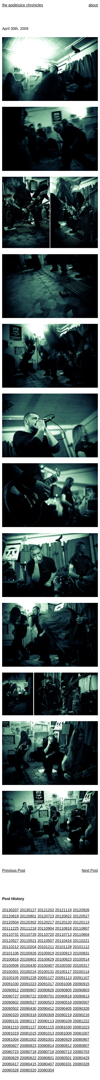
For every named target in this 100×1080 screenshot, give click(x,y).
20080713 (63, 1052)
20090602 (10, 1002)
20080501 (63, 1058)
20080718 (28, 1052)
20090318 (28, 1015)
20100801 (28, 959)
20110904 (45, 928)
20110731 (10, 934)
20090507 (81, 1002)
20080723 (10, 1052)
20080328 (81, 1064)
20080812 (63, 1045)
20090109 (63, 1021)
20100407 (45, 965)
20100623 (63, 959)
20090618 (63, 996)
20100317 (81, 965)
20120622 (63, 916)
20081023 (81, 1027)
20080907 (81, 1039)
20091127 (45, 978)
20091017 (45, 984)
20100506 (10, 965)
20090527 (28, 1002)
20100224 (28, 971)
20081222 (81, 1021)
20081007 (81, 1033)
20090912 (10, 990)
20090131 (10, 1021)
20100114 (81, 971)
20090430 (28, 1008)
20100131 (45, 971)
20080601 (45, 1058)
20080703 (81, 1052)
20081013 (45, 1033)
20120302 (28, 922)
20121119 (63, 910)
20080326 (10, 1070)
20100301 (10, 971)
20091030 (10, 984)
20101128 (63, 947)
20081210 (10, 1027)
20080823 (28, 1045)
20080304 (45, 1070)
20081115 (45, 1027)
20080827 (10, 1045)
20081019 (10, 1033)
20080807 (81, 1045)
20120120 (63, 922)
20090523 (45, 1002)
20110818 (63, 928)
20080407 (45, 1064)
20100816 (10, 959)
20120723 (45, 916)
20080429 (81, 1058)
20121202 (45, 910)
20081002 (28, 1039)
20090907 (28, 990)
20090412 (45, 1008)
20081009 (63, 1033)
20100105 (10, 978)
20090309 (45, 1015)
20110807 (81, 928)
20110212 (10, 947)
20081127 (28, 1027)
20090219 (63, 1015)
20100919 (45, 953)
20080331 (63, 1064)
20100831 (81, 953)
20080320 (28, 1070)
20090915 (81, 984)
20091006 (63, 984)
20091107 (81, 978)
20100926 (28, 953)
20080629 (10, 1058)
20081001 (45, 1039)
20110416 (63, 940)
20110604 (81, 934)
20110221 (81, 940)
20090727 (10, 996)
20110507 (45, 940)
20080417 (10, 1064)
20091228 (28, 978)
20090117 (28, 1021)
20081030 (63, 1027)
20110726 (28, 934)
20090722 (28, 996)
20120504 (10, 922)
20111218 (28, 928)
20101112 (81, 947)
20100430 (28, 965)
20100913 (63, 953)
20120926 (81, 910)
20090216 (81, 1015)
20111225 (10, 928)
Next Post (90, 870)
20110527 (10, 940)
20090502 (10, 1008)
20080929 (63, 1039)
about (93, 5)
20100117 (63, 971)
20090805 (63, 990)
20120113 (81, 922)
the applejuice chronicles (22, 5)
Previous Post (13, 870)
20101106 (10, 953)
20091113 (63, 978)
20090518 (63, 1002)
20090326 (81, 1008)
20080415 (28, 1064)
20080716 (45, 1052)
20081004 (10, 1039)
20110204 (28, 947)
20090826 (45, 990)
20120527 (81, 916)
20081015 (28, 1033)
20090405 (63, 1008)
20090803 (81, 990)
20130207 (10, 910)
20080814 (45, 1045)
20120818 (10, 916)
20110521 (28, 940)
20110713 (63, 934)
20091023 (28, 984)
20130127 (28, 910)
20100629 (45, 959)
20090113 (45, 1021)
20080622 (28, 1058)
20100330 (63, 965)
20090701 (45, 996)
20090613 (81, 996)
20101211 (45, 947)
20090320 (10, 1015)
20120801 (28, 916)
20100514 (81, 959)
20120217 (45, 922)
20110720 (45, 934)
